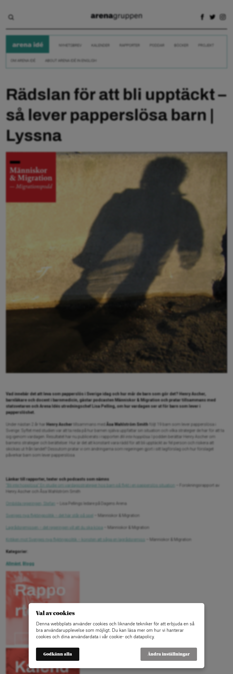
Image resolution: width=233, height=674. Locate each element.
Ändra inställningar (169, 654)
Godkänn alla (57, 654)
